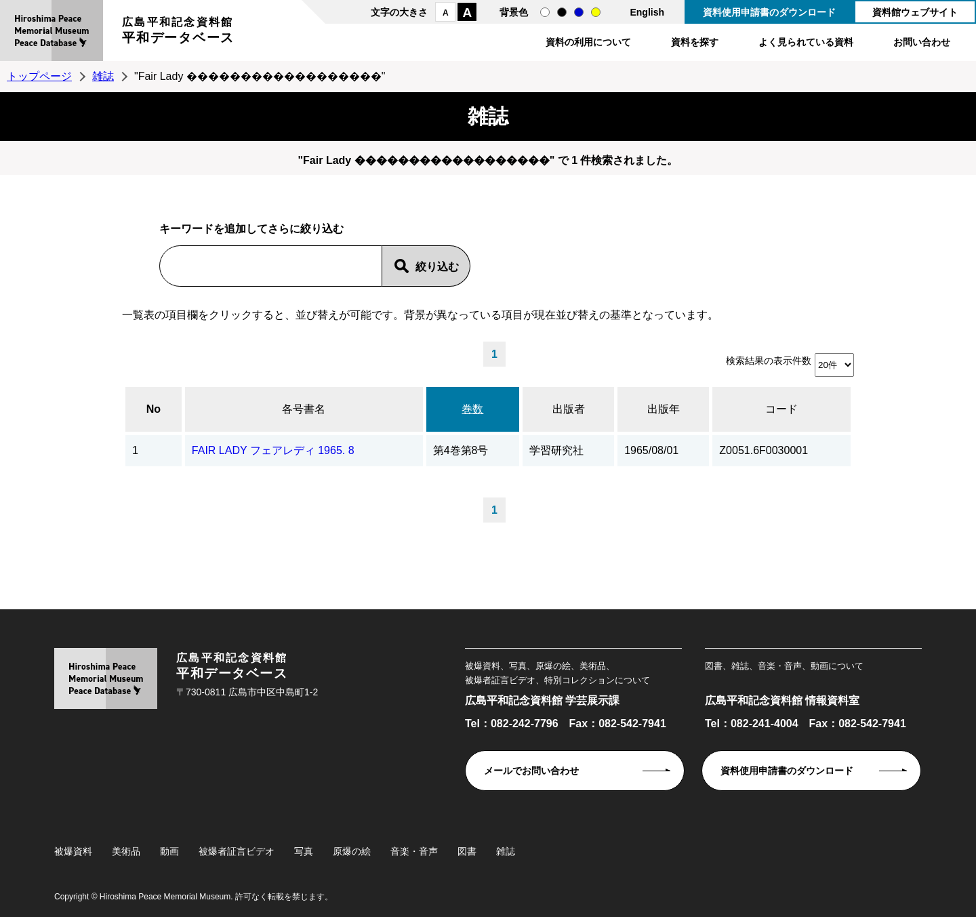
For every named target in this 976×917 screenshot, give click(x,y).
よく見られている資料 (805, 42)
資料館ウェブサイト (915, 12)
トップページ (39, 76)
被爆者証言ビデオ (236, 851)
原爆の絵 (352, 851)
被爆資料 (73, 851)
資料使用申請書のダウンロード (769, 12)
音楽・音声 (414, 851)
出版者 (568, 409)
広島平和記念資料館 (178, 32)
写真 (303, 851)
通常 (545, 12)
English (647, 12)
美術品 (126, 851)
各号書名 (303, 409)
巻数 (472, 409)
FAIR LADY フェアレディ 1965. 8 (273, 450)
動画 (169, 851)
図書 (467, 851)
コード (781, 409)
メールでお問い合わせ (531, 770)
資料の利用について (588, 42)
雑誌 (103, 76)
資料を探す (694, 42)
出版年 (663, 409)
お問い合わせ (921, 42)
